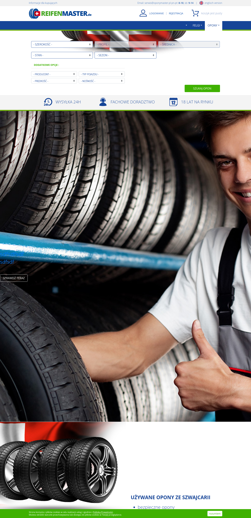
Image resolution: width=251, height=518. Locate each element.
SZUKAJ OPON (202, 88)
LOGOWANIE (156, 13)
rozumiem (215, 513)
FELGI (196, 25)
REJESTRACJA (176, 13)
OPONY (212, 25)
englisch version (210, 3)
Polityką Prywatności (103, 512)
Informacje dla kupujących (43, 3)
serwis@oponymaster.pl (158, 3)
